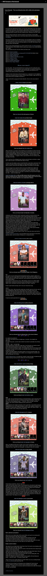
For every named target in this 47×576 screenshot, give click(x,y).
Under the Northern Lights (19, 363)
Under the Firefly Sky (19, 449)
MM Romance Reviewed (11, 1)
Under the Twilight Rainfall (20, 238)
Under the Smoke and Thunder (12, 233)
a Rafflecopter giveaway (9, 570)
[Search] (45, 2)
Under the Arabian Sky (20, 117)
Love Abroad (8, 37)
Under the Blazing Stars (19, 302)
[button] (5, 13)
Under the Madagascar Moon (20, 498)
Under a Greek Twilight (23, 65)
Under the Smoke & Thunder (19, 182)
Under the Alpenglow (19, 412)
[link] (13, 51)
